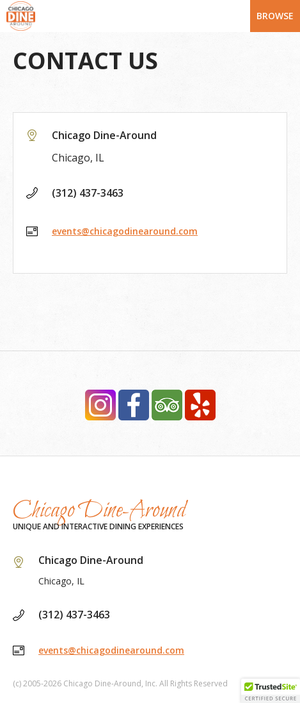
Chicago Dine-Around (99, 511)
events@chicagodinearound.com (125, 231)
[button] (270, 691)
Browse (275, 16)
